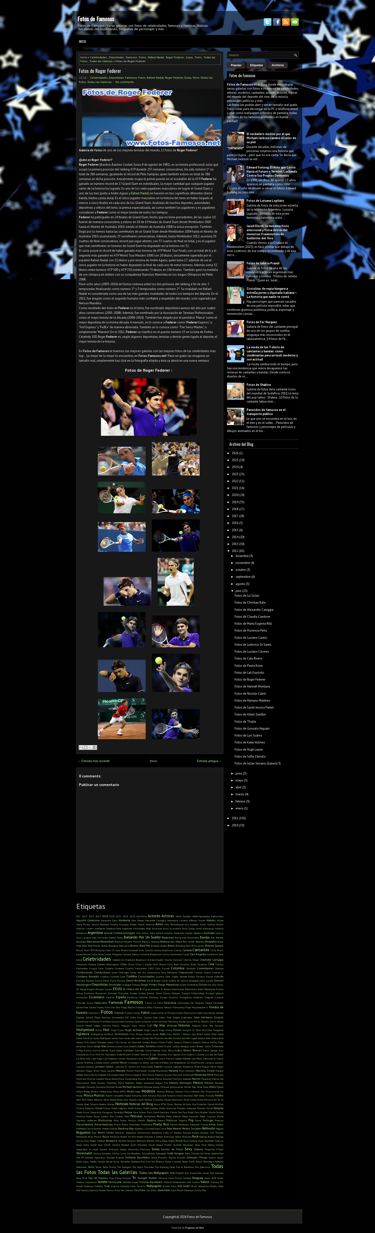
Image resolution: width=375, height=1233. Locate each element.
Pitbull (141, 1120)
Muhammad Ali (214, 1091)
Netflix (219, 1095)
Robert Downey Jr (146, 1136)
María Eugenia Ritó (135, 1074)
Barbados (81, 941)
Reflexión (208, 1128)
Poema (161, 1120)
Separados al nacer (87, 1149)
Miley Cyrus (216, 1087)
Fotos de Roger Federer (100, 70)
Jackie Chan (210, 1034)
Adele (195, 916)
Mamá (129, 1070)
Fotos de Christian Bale (250, 602)
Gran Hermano (203, 1017)
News (90, 1099)
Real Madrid (174, 1128)
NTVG (163, 1104)
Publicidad (146, 1124)
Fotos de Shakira (259, 385)
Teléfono (219, 1161)
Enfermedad (197, 993)
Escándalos (97, 997)
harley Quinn (186, 1021)
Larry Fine (143, 1058)
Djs (209, 984)
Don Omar (217, 984)
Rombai (122, 1140)
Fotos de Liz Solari (247, 596)
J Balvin (186, 1034)
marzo (240, 794)
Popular (236, 65)
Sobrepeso (161, 1153)
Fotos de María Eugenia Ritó (253, 624)
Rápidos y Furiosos (144, 1128)
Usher (220, 1178)
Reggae (219, 1128)
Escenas (110, 997)
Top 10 (92, 1178)
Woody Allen (216, 1186)
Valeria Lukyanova (86, 1182)
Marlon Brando (146, 1078)
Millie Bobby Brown (87, 1091)
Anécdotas (99, 928)
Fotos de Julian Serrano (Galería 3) (258, 763)
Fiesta (100, 1007)
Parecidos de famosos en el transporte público (266, 412)
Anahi (203, 924)
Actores (154, 915)
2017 (98, 916)
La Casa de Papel (214, 1054)
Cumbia (132, 976)
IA (193, 1030)
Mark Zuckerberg (128, 1078)
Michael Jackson (132, 1087)
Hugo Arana (165, 1030)
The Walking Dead (165, 1167)
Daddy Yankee (179, 976)
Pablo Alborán (119, 1108)
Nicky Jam (122, 1099)
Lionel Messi (119, 1062)
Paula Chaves (216, 1112)
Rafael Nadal (156, 57)
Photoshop (105, 1120)
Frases (128, 1013)
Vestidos (127, 1182)
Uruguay (197, 1178)
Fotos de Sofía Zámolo (250, 756)
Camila (149, 950)
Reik (94, 1132)
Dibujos (136, 984)
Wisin (194, 1186)
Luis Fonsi (141, 1066)
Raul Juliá (160, 1128)
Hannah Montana (168, 1021)
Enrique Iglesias (214, 993)
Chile (123, 964)
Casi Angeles (198, 954)
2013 (85, 916)
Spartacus (99, 1157)
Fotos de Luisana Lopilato (265, 201)
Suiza (189, 57)
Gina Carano (144, 1017)
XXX (78, 1190)
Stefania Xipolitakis (137, 1157)
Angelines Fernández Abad (136, 928)
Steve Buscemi (159, 1157)
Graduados (186, 1017)
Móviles (195, 1091)
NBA (196, 1095)
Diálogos (126, 984)
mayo (239, 780)
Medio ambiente (145, 1083)
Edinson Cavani (103, 989)
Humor (177, 1030)
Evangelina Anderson (191, 997)
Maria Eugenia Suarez (159, 1074)
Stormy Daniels (177, 1157)
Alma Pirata (83, 924)
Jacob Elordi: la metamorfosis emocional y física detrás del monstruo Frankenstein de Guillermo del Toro (268, 232)
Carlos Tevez (97, 954)
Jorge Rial (100, 1046)
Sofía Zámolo (192, 1153)
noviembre (243, 563)
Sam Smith (104, 1144)
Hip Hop (159, 1025)
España (121, 997)
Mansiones (162, 1070)
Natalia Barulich (157, 1095)
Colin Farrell (162, 968)
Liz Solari (143, 1062)
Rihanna (115, 1136)
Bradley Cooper (159, 945)
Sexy (188, 1148)
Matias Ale (217, 1078)
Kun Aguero (174, 1054)
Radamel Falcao (199, 1124)
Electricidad (177, 989)
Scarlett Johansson (183, 1144)
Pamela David (205, 1108)
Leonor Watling (84, 1062)
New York (81, 1099)
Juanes (118, 1046)
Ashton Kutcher (164, 933)
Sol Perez (205, 1153)
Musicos (99, 1095)
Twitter (152, 1178)
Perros (161, 1116)
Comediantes (205, 968)
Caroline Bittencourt (151, 954)
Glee (155, 1017)
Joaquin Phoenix (183, 1042)
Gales (153, 1013)
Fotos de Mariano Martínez (252, 700)
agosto (240, 584)
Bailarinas (168, 937)
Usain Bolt (210, 1178)
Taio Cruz (145, 1161)
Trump (118, 1178)
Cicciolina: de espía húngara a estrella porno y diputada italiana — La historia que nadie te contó (272, 293)
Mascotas (206, 1078)
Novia (157, 1104)
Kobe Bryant (124, 1054)
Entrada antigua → (209, 761)
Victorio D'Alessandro (175, 1182)
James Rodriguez (102, 1038)
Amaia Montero (100, 924)
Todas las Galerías (101, 61)
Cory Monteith (169, 972)
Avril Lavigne (83, 937)
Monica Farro (182, 1091)
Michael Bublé (113, 1087)
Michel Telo (190, 1087)
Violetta (98, 1186)
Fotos (142, 57)
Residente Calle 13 (162, 1132)
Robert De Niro (128, 1136)
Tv (134, 1177)
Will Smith (183, 1186)
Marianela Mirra (203, 1074)
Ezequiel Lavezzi (213, 997)
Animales (157, 928)
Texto (105, 1167)
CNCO (151, 968)
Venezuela (115, 1182)
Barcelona (93, 941)
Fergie (208, 1002)
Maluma (120, 1070)
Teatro (199, 1161)
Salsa (86, 1144)
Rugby (171, 1140)
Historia (172, 1025)
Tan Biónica (157, 1161)
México (209, 1083)
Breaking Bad (183, 945)
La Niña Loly (83, 1058)
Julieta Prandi (163, 1046)
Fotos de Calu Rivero (248, 658)
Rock (195, 1137)
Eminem (112, 993)
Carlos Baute (83, 954)
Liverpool (133, 1062)
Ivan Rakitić (173, 1034)
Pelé (126, 1116)
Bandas (205, 937)
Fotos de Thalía (245, 722)
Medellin (129, 1083)
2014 (235, 537)
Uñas (171, 1178)
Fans (160, 1002)
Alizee (220, 920)
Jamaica (87, 1038)
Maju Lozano (107, 1070)
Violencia (89, 1186)
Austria (219, 933)
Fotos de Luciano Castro (251, 638)
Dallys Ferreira (196, 976)
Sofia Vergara (175, 1153)
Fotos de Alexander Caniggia (254, 610)
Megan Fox (161, 1083)
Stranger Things (197, 1157)
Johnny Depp (216, 1042)
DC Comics (182, 980)
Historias (184, 1025)
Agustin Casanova (87, 920)
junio (239, 773)
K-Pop (79, 1050)
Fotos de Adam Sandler (250, 714)
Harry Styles (216, 1021)
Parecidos (119, 1112)
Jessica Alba (204, 1038)
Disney (203, 984)
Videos (205, 1182)
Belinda (155, 941)
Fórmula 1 (94, 1013)
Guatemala (82, 1021)
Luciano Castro (104, 1066)
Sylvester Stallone (130, 1161)
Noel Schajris (91, 1104)
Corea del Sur (138, 972)
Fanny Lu (150, 1002)
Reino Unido (106, 1132)
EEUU (117, 988)
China (131, 964)
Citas (101, 968)
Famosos (131, 57)
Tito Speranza (202, 1167)
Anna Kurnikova (172, 928)
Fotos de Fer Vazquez (262, 322)
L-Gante (199, 1054)
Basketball (107, 941)
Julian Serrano (146, 1046)
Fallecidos (100, 1002)
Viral (107, 1186)
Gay (206, 1013)
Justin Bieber (197, 1046)
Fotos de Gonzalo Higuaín (252, 728)
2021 (235, 488)
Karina (87, 1050)
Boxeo (134, 945)
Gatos (200, 1013)
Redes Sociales (192, 1128)
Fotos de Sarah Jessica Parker (254, 707)
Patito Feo (176, 1112)
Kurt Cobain (188, 1054)
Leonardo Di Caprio (213, 1058)
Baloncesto (193, 937)
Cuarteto (114, 976)
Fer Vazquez (197, 1002)
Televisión (81, 1167)
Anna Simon (188, 928)
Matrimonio (82, 1083)
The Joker (149, 1167)
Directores (192, 984)
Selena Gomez (215, 1144)
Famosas (116, 1002)
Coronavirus (153, 972)
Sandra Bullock (120, 1144)
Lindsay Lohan (102, 1062)
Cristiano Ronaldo (87, 976)
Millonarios (105, 1091)
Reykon (178, 1132)
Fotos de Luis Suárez (248, 735)
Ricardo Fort (207, 1132)
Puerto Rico (161, 1124)
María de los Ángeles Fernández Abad (104, 1074)
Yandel (102, 1190)
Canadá (187, 950)
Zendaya (188, 1190)
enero (239, 808)
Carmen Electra (131, 954)
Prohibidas (134, 1124)
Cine (211, 964)
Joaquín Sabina (201, 1042)
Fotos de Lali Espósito (249, 673)
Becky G (146, 941)
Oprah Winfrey (215, 1104)
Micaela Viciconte (95, 1087)
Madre (197, 1066)
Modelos (148, 1091)
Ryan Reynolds (206, 1140)
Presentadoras (103, 1124)
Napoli (127, 1095)
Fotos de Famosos (95, 18)
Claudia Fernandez (136, 968)
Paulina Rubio (84, 1116)
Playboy (151, 1120)
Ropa (164, 1140)
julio (239, 591)
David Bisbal (154, 980)
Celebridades (98, 57)
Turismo (126, 1178)
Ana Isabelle (191, 924)
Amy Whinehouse (173, 924)
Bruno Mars (82, 950)
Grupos (218, 1017)
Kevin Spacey (210, 1050)
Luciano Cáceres (85, 1066)
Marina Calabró (95, 1078)
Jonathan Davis (84, 1046)
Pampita (218, 1108)
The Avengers (124, 1167)
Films (107, 1007)
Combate (190, 968)
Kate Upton (116, 1050)
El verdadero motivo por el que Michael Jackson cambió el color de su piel (271, 138)
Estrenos (153, 997)
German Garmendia (113, 1017)
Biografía (211, 941)
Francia (119, 1013)
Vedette (103, 1182)
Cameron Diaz (136, 950)
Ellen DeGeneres (206, 989)
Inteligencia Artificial (102, 1034)
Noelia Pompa (106, 1104)
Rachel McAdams (179, 1124)
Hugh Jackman (134, 1030)
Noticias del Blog (141, 1104)
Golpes (176, 1017)
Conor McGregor (120, 972)
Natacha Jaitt (139, 1095)
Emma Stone (154, 993)
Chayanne (81, 964)
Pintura (132, 1120)
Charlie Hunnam (174, 959)
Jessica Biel (217, 1038)
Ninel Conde (189, 1099)
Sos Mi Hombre (84, 1157)
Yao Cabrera (127, 1190)
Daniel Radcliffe (214, 976)
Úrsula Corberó (183, 1178)
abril (239, 787)
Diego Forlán (149, 984)
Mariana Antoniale (183, 1074)
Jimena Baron (150, 1042)
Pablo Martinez (167, 1108)
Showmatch (84, 1153)
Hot (106, 1029)
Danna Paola (102, 980)
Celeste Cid (118, 959)
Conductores (102, 972)
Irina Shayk (136, 1034)
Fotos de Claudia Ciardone (252, 617)
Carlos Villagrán (113, 954)
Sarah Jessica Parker (159, 1144)
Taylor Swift (188, 1161)
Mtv (203, 1091)
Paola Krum (82, 1112)
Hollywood (85, 1029)
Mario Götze (111, 1078)
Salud (93, 1144)
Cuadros (104, 976)
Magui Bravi (92, 1070)
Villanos (214, 1182)
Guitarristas (117, 1021)
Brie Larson (197, 945)
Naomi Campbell (115, 1095)
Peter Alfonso (173, 1116)
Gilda (133, 1017)
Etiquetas (256, 65)
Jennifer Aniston (172, 1038)
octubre (241, 570)
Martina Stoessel (182, 1078)
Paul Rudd (187, 1112)
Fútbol (145, 1013)
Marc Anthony (187, 1070)
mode (137, 1091)
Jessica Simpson (98, 1042)
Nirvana (208, 1099)
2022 (118, 916)
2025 (132, 916)
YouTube (139, 1190)
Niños (200, 1099)
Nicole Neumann (173, 1099)
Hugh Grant (117, 1030)
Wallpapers (153, 1186)
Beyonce (200, 941)
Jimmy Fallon (166, 1042)
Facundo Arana (84, 1002)
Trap (111, 1178)
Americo (150, 924)
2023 (235, 474)
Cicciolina (202, 964)
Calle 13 (110, 950)
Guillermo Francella (100, 1021)
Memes (173, 1083)
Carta (166, 954)
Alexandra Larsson (177, 920)
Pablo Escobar (151, 1108)
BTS (92, 950)
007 (78, 916)
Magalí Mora (209, 1066)
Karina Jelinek (101, 1050)
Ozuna (106, 1108)
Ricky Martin (95, 1136)
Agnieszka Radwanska (211, 916)
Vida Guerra (193, 1182)
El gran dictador (151, 989)
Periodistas (149, 1116)
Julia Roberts (130, 1046)
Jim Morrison (135, 1042)
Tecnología (208, 1161)
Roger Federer (175, 57)
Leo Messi (197, 1058)
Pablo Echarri (135, 1108)
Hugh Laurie (151, 1030)
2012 (235, 551)
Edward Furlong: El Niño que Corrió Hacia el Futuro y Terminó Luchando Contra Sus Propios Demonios (272, 171)
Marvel (196, 1078)
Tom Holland (217, 1173)
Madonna (188, 1066)
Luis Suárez (155, 1066)
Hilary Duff (145, 1025)
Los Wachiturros (195, 1062)
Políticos (171, 1120)
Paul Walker (201, 1112)
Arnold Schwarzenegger (119, 933)
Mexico (198, 1083)
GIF (127, 1017)
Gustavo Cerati (133, 1021)
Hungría (186, 1030)
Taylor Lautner (173, 1161)
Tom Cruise (177, 1173)
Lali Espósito (110, 1058)
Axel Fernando (100, 937)
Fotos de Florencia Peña (251, 630)
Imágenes (218, 1030)
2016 (235, 523)
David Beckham (136, 980)
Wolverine (203, 1186)
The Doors (137, 1167)
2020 (112, 916)
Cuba (122, 976)
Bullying (100, 950)
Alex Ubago (137, 920)
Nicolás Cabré (136, 1099)
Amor (159, 924)
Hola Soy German (212, 1025)
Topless (103, 1178)
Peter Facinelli (190, 1116)
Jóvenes (111, 1046)
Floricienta (179, 1007)
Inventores (121, 1034)
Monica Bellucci (165, 1091)
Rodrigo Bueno (207, 1136)
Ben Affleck (176, 941)
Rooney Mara (154, 1140)
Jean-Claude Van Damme (149, 1038)
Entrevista (82, 997)
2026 (235, 453)
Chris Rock (173, 964)
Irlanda (148, 1034)
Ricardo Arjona (191, 1132)
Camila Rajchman (163, 950)
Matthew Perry (115, 1083)
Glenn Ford (165, 1017)
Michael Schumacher (171, 1087)
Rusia (179, 1140)
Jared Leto (129, 1038)
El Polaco (166, 989)
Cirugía (93, 968)
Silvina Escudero (102, 1153)
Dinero (183, 984)
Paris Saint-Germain (158, 1112)
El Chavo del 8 (132, 989)
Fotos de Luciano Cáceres (252, 651)
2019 (235, 502)
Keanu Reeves (192, 1050)
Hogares (196, 1025)
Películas (136, 1116)
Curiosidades (146, 976)
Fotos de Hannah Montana (252, 686)
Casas (186, 954)
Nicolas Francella (153, 1099)
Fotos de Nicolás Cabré (250, 694)
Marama (173, 1070)
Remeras (119, 1132)
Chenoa (92, 964)
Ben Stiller (189, 941)
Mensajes (186, 1083)
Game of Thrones (166, 1013)
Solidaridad (217, 1153)
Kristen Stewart (140, 1054)
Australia (209, 933)
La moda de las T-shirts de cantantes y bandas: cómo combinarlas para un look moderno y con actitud (272, 353)
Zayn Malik (177, 1190)
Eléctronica (191, 989)
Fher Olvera (89, 1007)
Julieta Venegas (180, 1046)
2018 (105, 916)
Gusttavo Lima (150, 1021)
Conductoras (84, 972)
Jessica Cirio (82, 1042)
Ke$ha (178, 1050)
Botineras (124, 945)
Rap (131, 1128)
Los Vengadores (178, 1062)
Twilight (142, 1178)
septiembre (243, 577)
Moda (130, 1091)
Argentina (95, 932)
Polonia (183, 1120)
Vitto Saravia (137, 1186)
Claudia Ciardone (114, 968)
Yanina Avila (113, 1190)
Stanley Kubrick (115, 1157)
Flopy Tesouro (128, 1007)
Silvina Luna (119, 1153)
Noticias (121, 1103)
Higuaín (125, 1025)
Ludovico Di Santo (125, 1066)
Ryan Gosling (190, 1140)
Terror (98, 1167)
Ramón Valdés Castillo (105, 1128)
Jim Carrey (121, 1042)
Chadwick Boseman (135, 959)
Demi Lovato (206, 980)
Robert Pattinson (165, 1136)
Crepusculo (185, 972)
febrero (240, 801)
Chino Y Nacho (143, 964)
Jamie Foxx (117, 1038)
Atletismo (179, 933)
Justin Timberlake (213, 1046)
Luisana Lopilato (172, 1066)
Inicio (82, 41)
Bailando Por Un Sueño (142, 937)
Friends (136, 1013)
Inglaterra (82, 1034)
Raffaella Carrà (84, 1128)
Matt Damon (98, 1083)
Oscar (99, 1108)
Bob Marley (94, 945)
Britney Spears (214, 945)
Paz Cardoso (116, 1116)
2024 (125, 916)
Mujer (79, 1095)
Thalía (112, 1167)
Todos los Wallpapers (154, 1173)
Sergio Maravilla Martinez (135, 1149)
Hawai (79, 1025)
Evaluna (173, 997)
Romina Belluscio (136, 1140)
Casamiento (176, 954)
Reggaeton (83, 1132)
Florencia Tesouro (162, 1007)
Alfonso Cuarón (197, 920)
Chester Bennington (108, 964)
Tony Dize (81, 1178)
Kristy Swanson (158, 1054)
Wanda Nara (169, 1186)
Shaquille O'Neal (213, 1149)
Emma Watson (171, 993)
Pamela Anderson (186, 1108)
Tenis (198, 57)
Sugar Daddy (89, 1161)
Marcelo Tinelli (205, 1070)
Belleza (165, 941)
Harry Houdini (201, 1021)
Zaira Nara (163, 1190)
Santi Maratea (138, 1144)
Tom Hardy (203, 1173)
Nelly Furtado (206, 1095)
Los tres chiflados (159, 1062)
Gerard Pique (93, 1017)
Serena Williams (109, 1149)
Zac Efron (151, 1190)
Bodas (104, 945)
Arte (138, 933)
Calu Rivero (122, 950)
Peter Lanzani (208, 1116)
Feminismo (183, 1002)
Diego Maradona (168, 984)
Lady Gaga (97, 1058)
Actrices (167, 915)
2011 (235, 818)
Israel (156, 1034)
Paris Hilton (139, 1112)
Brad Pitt (144, 945)
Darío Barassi (117, 980)
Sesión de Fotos (172, 1149)
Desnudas (115, 984)
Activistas (141, 916)
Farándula (170, 1002)
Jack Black (197, 1034)
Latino (153, 1058)
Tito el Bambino (185, 1167)
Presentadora (84, 1124)
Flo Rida (115, 1007)
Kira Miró (95, 1054)
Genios (211, 1013)
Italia (163, 1034)
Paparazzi (95, 1112)
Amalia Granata (119, 924)
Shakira (198, 1149)
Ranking (123, 1128)
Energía (186, 993)
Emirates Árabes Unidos (132, 993)
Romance (111, 1140)
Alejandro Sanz (109, 920)
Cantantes (201, 949)
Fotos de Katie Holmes (250, 742)
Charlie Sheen (191, 959)
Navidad (188, 1095)
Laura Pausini (166, 1058)
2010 (235, 825)
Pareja (128, 1112)
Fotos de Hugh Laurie (249, 749)
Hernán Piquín (111, 1025)
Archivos (278, 65)
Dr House (81, 989)
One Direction (199, 1104)
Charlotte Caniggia (211, 959)
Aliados (211, 920)
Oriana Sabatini (85, 1108)
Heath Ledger (93, 1025)
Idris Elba (207, 1030)
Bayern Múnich (132, 941)
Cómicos (219, 968)
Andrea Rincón (215, 924)
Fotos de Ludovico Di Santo (253, 645)
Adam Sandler (183, 916)
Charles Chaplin (155, 959)
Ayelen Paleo (116, 937)
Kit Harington (108, 1054)
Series (156, 1149)
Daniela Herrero (85, 980)
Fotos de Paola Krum (249, 666)
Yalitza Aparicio (89, 1190)
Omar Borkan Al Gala (179, 1104)
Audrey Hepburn (194, 933)
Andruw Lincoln (85, 928)
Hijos (134, 1025)
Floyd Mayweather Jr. (197, 1007)
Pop (191, 1120)
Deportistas (116, 57)
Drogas (90, 989)
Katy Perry (167, 1050)
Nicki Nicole (110, 1099)
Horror (98, 1030)
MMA (123, 1091)
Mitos (116, 1091)
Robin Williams (183, 1136)
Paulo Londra (101, 1116)
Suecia (212, 1157)
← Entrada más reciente (94, 761)
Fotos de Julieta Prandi (263, 263)
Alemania (124, 920)
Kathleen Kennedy (134, 1050)
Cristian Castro (202, 972)
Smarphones (148, 1153)
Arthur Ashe (148, 933)
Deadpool (194, 980)
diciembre (242, 556)
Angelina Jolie (113, 928)
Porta (198, 1120)
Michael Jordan (151, 1087)
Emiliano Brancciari (95, 993)
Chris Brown (159, 964)
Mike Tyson (203, 1087)
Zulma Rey (200, 1190)
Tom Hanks (191, 1173)
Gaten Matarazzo (186, 1013)
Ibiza (198, 1030)
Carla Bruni (216, 950)
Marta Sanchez (163, 1078)
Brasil (171, 945)
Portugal (208, 1120)
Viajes (135, 1182)
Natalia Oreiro (175, 1095)
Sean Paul (200, 1144)
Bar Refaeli (217, 937)
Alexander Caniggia (155, 920)
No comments (125, 82)
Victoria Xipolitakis (151, 1182)
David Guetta (168, 980)
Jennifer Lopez (189, 1038)
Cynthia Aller (163, 976)
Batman (119, 941)
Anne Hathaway (205, 928)
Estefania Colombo (137, 997)
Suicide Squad (104, 1161)
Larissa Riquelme (127, 1058)
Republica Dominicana (138, 1132)
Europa (163, 997)
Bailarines (180, 937)
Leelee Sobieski (183, 1058)
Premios (219, 1120)
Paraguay (107, 1112)
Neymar (98, 1099)
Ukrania (162, 1178)
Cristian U (218, 972)
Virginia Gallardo (120, 1186)
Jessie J (111, 1042)
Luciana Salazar (214, 1062)
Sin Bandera (134, 1153)
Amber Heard (137, 924)
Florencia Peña (144, 1007)
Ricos (105, 1136)
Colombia (177, 968)
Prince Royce (121, 1124)
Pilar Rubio (120, 1120)
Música (88, 1095)
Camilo (178, 950)
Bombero (113, 945)
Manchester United (144, 1070)
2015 (91, 916)
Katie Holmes (152, 1050)
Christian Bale (188, 964)
